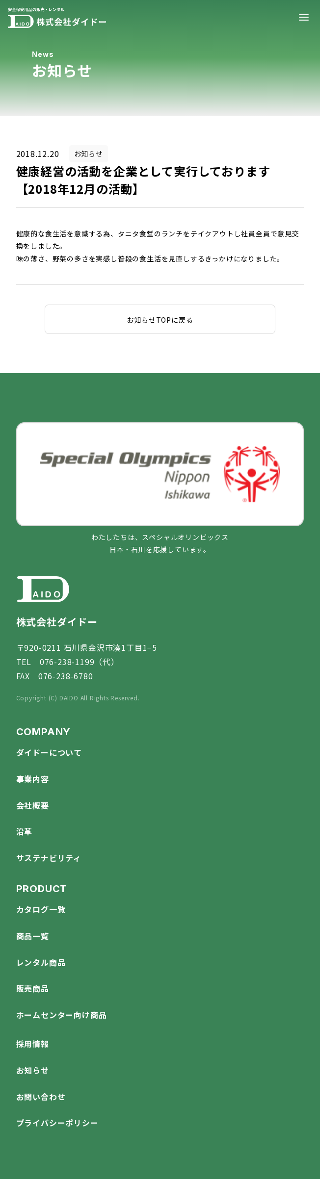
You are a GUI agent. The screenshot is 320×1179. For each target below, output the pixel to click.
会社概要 (32, 805)
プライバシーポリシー (57, 1122)
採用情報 (32, 1044)
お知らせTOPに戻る (160, 320)
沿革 (24, 831)
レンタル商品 (41, 962)
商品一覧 (32, 936)
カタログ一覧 (41, 909)
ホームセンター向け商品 (61, 1015)
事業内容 (32, 779)
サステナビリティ (48, 858)
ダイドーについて (49, 752)
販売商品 (32, 988)
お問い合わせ (41, 1096)
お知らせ (32, 1070)
